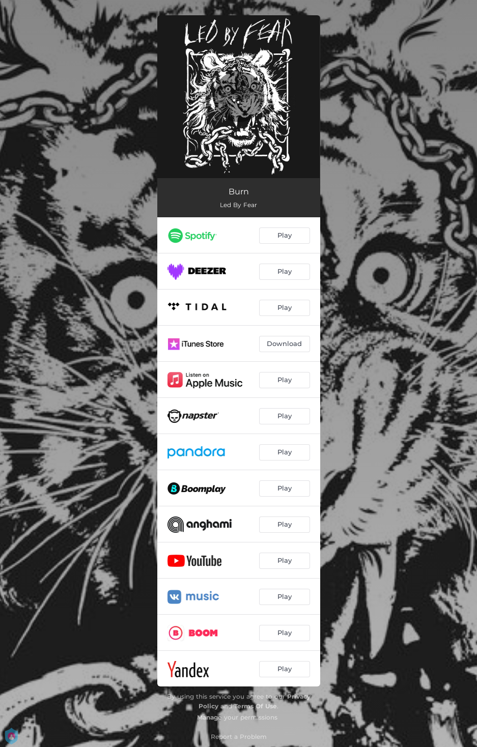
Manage (209, 717)
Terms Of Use (255, 706)
